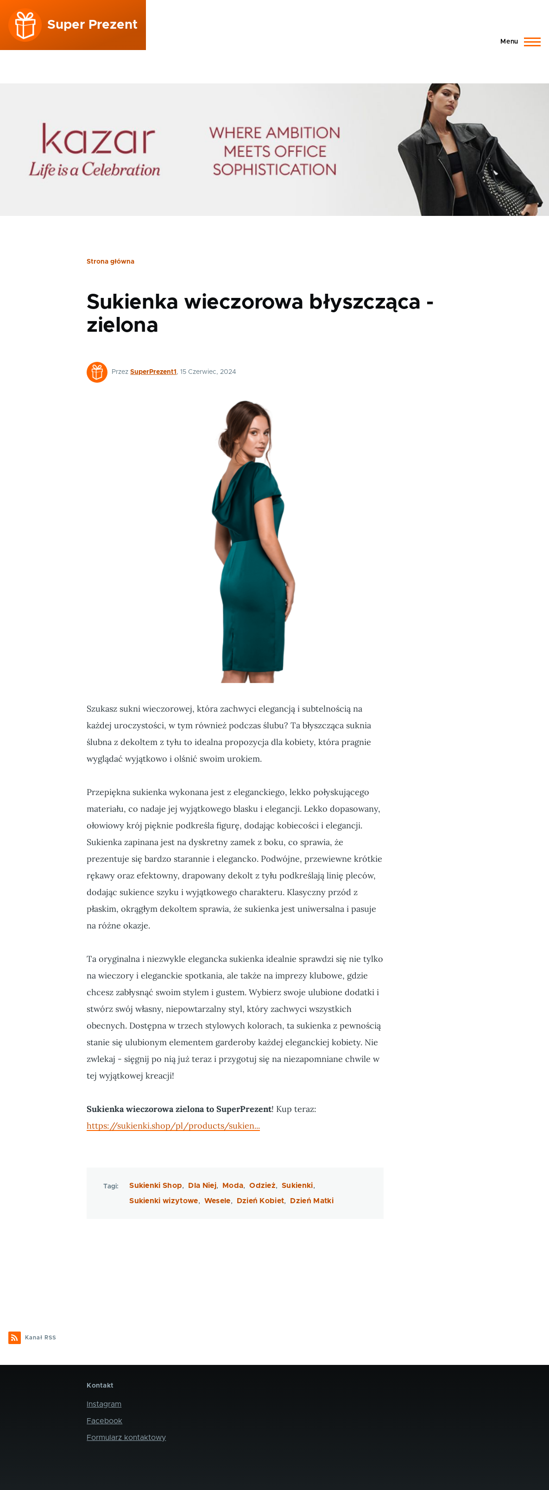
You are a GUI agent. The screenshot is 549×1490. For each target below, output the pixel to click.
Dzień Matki (312, 1201)
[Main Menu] (517, 41)
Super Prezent (92, 25)
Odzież (262, 1185)
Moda (232, 1185)
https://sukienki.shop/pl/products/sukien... (173, 1125)
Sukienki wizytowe (163, 1201)
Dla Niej (202, 1185)
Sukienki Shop (155, 1185)
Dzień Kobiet (260, 1201)
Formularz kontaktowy (126, 1437)
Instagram (104, 1404)
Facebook (104, 1421)
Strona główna (110, 262)
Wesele (217, 1201)
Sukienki (297, 1185)
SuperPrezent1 (153, 372)
